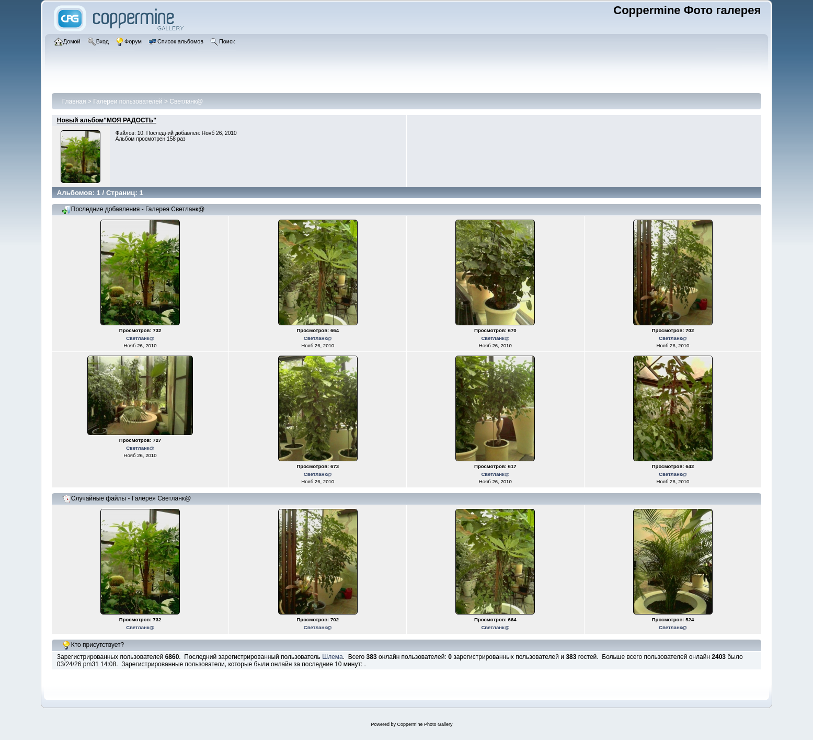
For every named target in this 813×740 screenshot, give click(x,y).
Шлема (332, 657)
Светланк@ (186, 101)
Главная (74, 101)
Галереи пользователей (127, 101)
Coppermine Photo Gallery (424, 724)
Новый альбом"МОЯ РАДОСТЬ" (106, 120)
